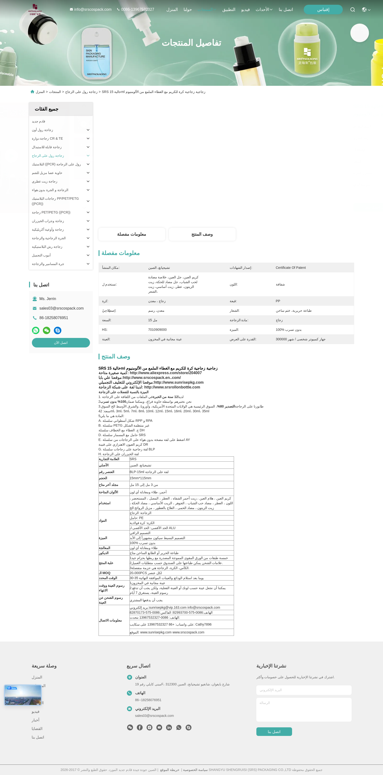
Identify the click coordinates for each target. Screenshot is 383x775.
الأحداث (264, 9)
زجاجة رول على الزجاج (81, 92)
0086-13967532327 (135, 9)
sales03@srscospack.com (62, 308)
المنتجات (207, 9)
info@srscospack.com (91, 9)
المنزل (172, 9)
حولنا (188, 9)
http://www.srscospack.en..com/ (152, 378)
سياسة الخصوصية (195, 770)
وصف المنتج (202, 234)
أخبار (35, 720)
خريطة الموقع (169, 770)
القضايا (37, 729)
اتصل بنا (286, 9)
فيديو (245, 9)
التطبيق (228, 9)
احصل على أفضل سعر (267, 207)
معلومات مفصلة (131, 234)
